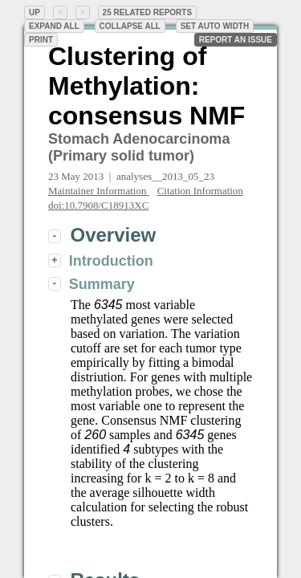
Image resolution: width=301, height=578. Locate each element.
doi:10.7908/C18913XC (98, 205)
